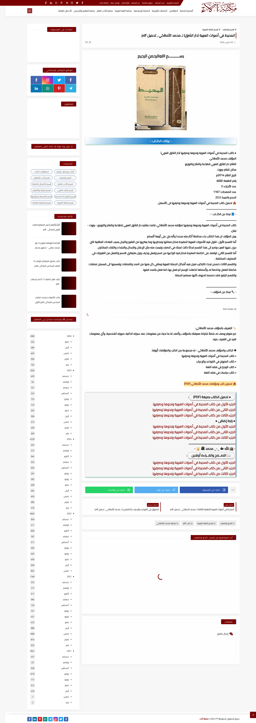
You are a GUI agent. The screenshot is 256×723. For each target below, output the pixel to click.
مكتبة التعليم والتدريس (78, 11)
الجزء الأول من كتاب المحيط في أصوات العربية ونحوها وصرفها (188, 404)
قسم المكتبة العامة (36, 203)
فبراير (61, 359)
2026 (63, 336)
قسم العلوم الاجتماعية (59, 196)
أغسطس (60, 393)
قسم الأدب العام (60, 184)
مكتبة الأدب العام (99, 11)
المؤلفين (168, 11)
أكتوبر (61, 456)
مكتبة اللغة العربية (117, 11)
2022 (63, 576)
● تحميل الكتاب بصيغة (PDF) (206, 397)
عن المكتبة (130, 3)
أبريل (62, 347)
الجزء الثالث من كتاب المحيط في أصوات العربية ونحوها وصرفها (188, 415)
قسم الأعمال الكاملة (36, 184)
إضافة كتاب (98, 3)
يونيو (61, 405)
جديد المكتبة (154, 3)
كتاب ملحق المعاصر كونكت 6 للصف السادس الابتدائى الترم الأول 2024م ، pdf (41, 266)
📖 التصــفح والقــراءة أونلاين (205, 455)
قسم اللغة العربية (205, 29)
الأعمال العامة (59, 11)
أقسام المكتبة (181, 11)
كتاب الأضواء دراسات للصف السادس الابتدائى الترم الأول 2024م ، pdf (42, 302)
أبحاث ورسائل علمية (60, 172)
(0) (83, 42)
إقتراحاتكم (120, 3)
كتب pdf (182, 523)
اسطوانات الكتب (36, 172)
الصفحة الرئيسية (167, 3)
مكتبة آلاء (198, 719)
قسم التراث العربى (60, 190)
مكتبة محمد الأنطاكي (162, 523)
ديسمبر (60, 376)
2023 (63, 513)
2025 (63, 370)
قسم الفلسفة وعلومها (36, 196)
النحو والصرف (223, 29)
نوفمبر (61, 382)
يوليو (61, 399)
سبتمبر (61, 387)
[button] (198, 490)
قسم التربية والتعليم (36, 190)
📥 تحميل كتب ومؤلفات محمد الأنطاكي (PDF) (205, 383)
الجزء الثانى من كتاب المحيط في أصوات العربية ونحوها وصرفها (188, 410)
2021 (63, 651)
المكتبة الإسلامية (136, 11)
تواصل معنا (109, 3)
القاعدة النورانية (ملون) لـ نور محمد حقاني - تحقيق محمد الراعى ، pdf (42, 247)
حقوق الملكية (142, 3)
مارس (61, 353)
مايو (61, 342)
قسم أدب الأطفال (36, 178)
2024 (63, 439)
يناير (62, 365)
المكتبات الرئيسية (154, 11)
